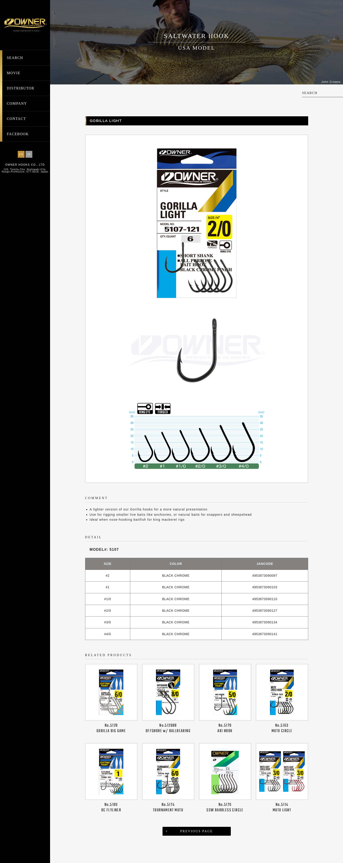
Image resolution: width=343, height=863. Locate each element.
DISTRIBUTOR (20, 88)
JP (28, 154)
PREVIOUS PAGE (196, 831)
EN (21, 154)
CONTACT (16, 119)
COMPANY (17, 103)
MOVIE (13, 73)
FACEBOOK (18, 134)
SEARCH (15, 58)
